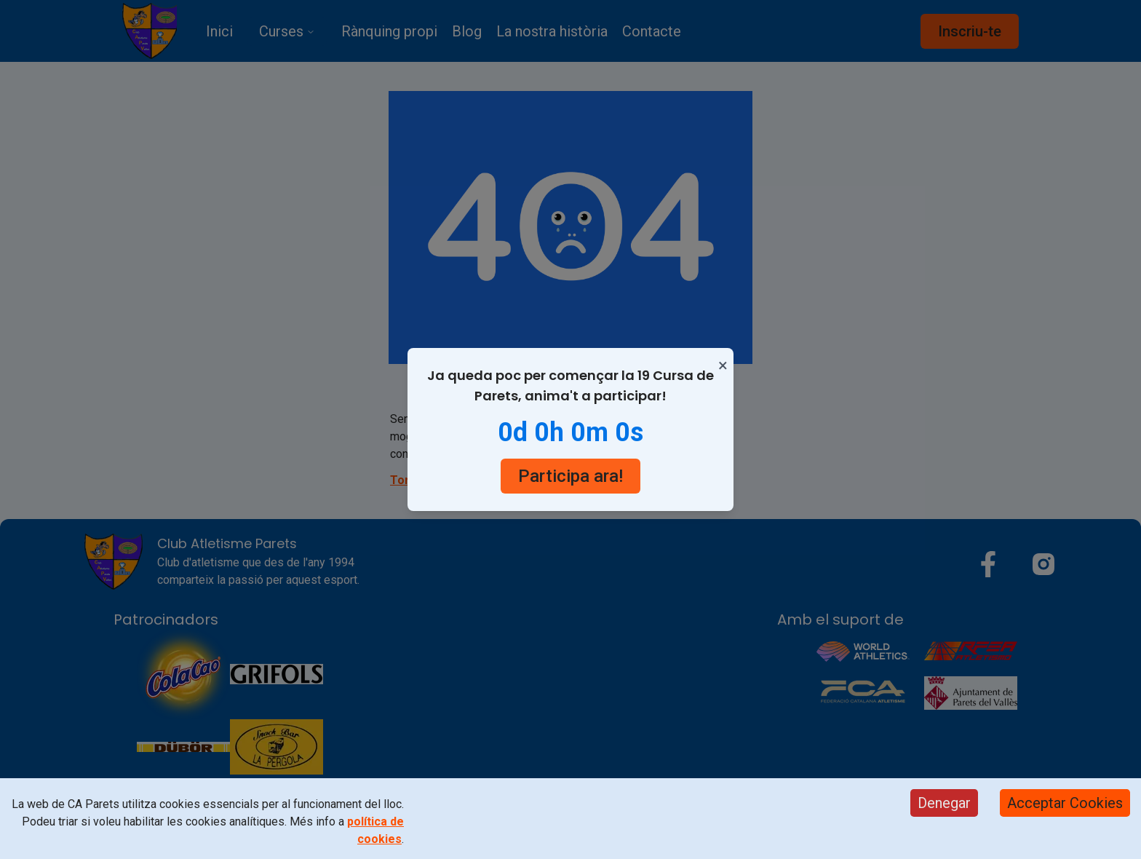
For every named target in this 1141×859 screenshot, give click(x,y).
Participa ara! (570, 476)
